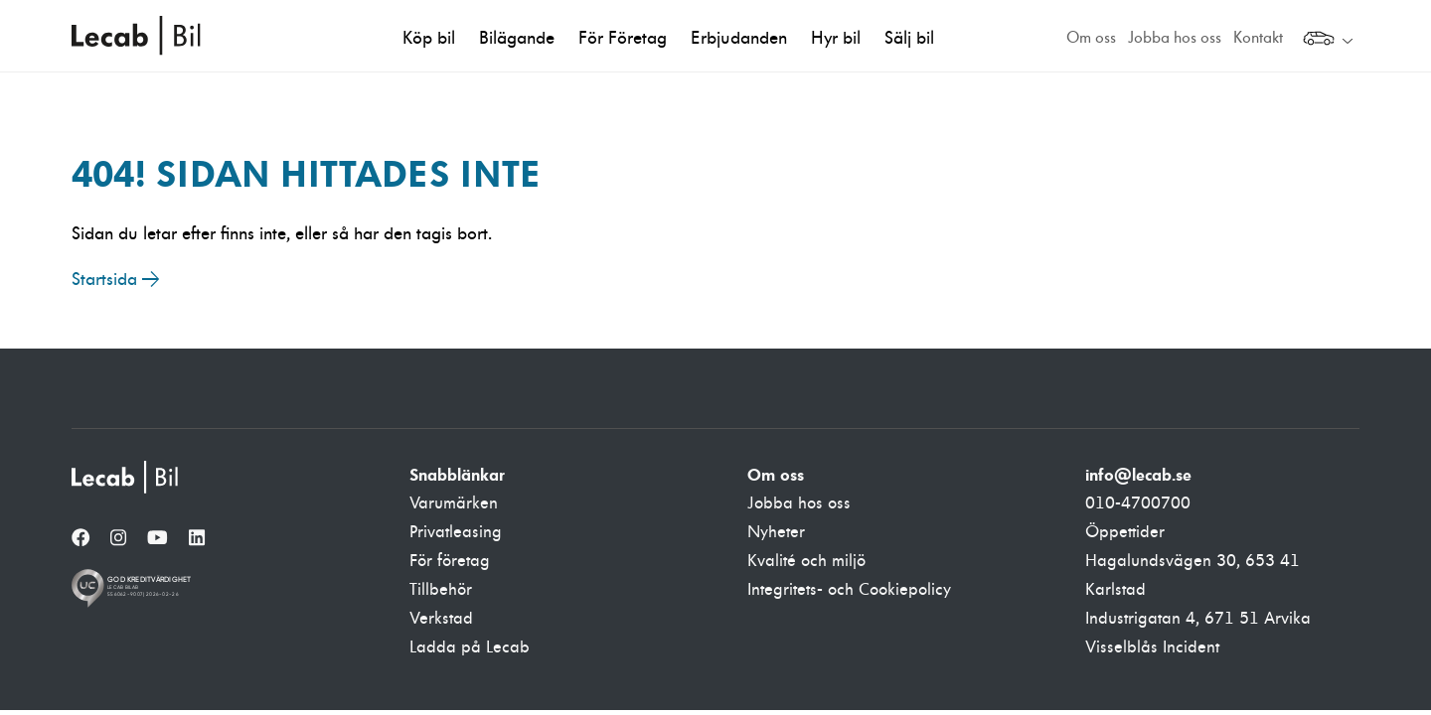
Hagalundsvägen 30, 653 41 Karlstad (1192, 575)
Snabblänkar (457, 475)
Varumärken (453, 503)
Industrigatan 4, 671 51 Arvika (1198, 619)
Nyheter (776, 532)
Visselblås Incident (1152, 647)
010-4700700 (1138, 503)
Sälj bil (909, 38)
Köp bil (428, 38)
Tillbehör (440, 590)
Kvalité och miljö (806, 561)
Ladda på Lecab (469, 647)
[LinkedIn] (197, 539)
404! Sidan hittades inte (306, 174)
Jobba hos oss (1174, 38)
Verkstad (441, 619)
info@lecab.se (1138, 475)
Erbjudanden (739, 38)
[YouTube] (157, 539)
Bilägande (517, 38)
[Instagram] (118, 539)
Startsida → (116, 279)
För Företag (622, 38)
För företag (449, 561)
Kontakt (1258, 38)
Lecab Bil (137, 36)
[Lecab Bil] (126, 477)
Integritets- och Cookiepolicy (849, 590)
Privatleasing (455, 532)
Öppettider (1125, 532)
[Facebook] (80, 539)
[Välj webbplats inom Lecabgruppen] (1327, 41)
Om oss (1091, 38)
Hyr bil (836, 38)
